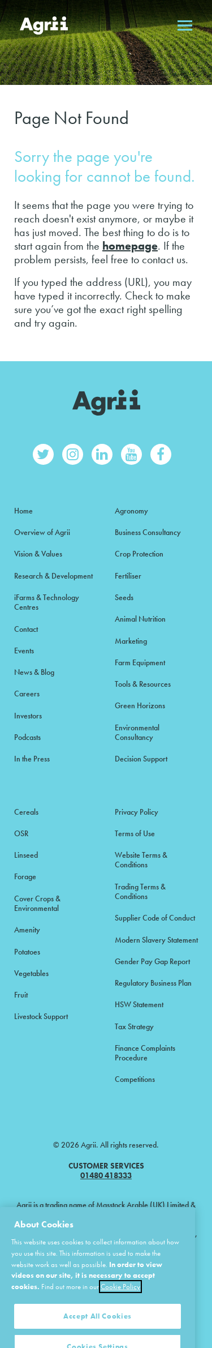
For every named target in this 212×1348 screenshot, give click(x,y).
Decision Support (141, 759)
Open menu (185, 25)
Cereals (26, 812)
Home (23, 511)
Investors (28, 716)
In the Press (32, 759)
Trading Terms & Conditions (140, 891)
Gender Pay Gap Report (152, 961)
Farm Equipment (140, 662)
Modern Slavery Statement (156, 940)
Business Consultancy (148, 532)
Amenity (27, 930)
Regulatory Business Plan (153, 983)
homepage (130, 245)
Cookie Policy (120, 1303)
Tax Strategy (134, 1026)
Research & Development (53, 576)
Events (24, 650)
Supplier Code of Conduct (155, 918)
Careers (27, 693)
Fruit (21, 995)
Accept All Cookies (97, 1332)
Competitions (135, 1079)
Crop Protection (139, 554)
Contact (26, 629)
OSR (21, 833)
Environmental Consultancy (137, 732)
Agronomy (131, 511)
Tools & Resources (143, 684)
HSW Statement (139, 1004)
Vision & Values (38, 554)
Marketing (131, 641)
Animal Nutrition (140, 619)
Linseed (26, 855)
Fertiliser (128, 576)
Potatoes (27, 952)
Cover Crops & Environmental (37, 903)
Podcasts (27, 737)
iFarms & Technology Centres (46, 602)
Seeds (124, 597)
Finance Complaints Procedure (145, 1053)
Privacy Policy (136, 812)
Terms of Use (135, 833)
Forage (25, 876)
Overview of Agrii (42, 532)
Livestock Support (41, 1016)
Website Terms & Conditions (141, 860)
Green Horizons (140, 705)
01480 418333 (106, 1175)
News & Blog (34, 672)
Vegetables (31, 973)
